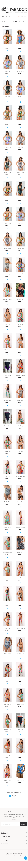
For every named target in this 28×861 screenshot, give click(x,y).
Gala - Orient (20, 400)
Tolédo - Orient (7, 501)
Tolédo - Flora (7, 46)
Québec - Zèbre (20, 71)
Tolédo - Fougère (20, 704)
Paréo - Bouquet (7, 780)
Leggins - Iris (20, 679)
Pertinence (16, 21)
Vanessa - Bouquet (20, 476)
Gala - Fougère (7, 350)
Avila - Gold (20, 451)
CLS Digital (19, 855)
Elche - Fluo (20, 729)
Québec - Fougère (7, 552)
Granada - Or (20, 299)
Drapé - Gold (20, 501)
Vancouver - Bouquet (7, 679)
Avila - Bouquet (7, 755)
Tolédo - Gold (20, 603)
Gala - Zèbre (20, 147)
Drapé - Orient (20, 350)
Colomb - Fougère (7, 299)
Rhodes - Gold (20, 653)
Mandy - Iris (20, 324)
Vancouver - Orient (20, 755)
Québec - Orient (7, 653)
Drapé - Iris (7, 628)
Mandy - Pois (20, 552)
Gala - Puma (8, 96)
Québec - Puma (20, 198)
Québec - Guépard (20, 780)
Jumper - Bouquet (20, 527)
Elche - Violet (7, 375)
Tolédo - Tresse (7, 223)
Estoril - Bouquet (20, 577)
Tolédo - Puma (7, 172)
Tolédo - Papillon (20, 274)
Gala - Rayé (7, 274)
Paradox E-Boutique (17, 853)
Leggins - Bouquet (20, 628)
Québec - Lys (7, 147)
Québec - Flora (20, 248)
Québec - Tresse (7, 122)
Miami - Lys (7, 71)
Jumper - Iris (7, 603)
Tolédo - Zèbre (7, 248)
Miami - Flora (20, 122)
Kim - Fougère (7, 400)
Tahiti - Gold (7, 324)
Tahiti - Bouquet (7, 704)
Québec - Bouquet (20, 375)
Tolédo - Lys (20, 96)
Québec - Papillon (20, 46)
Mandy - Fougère (8, 527)
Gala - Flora (7, 198)
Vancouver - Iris (7, 729)
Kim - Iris (8, 476)
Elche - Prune (7, 425)
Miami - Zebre (20, 172)
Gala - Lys (20, 223)
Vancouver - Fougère (7, 577)
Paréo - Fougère (20, 425)
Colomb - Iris (8, 451)
